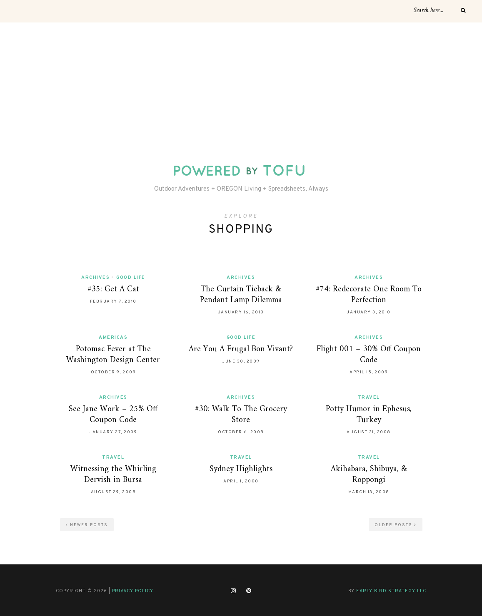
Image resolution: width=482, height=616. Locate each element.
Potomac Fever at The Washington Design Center (113, 355)
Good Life (130, 278)
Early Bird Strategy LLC (391, 591)
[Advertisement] (241, 85)
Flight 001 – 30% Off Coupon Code (369, 355)
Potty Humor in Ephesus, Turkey (369, 414)
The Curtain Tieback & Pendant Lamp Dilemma (241, 295)
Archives (95, 278)
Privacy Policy (132, 591)
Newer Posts (87, 525)
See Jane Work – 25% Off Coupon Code (113, 414)
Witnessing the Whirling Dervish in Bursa (113, 474)
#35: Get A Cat (113, 289)
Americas (113, 337)
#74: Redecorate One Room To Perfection (369, 295)
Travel (369, 397)
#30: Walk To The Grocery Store (241, 414)
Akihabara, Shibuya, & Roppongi (369, 474)
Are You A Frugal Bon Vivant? (241, 349)
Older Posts (396, 525)
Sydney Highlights (241, 469)
